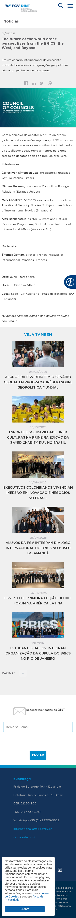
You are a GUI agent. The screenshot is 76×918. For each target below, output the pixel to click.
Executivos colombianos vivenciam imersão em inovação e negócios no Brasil (38, 493)
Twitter (42, 83)
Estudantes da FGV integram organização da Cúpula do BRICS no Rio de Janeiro (38, 653)
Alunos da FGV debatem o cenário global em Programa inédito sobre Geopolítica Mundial (38, 382)
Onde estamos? (24, 837)
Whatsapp (50, 83)
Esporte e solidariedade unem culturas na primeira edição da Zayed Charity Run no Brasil (38, 437)
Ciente (25, 909)
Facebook (26, 83)
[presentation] (38, 743)
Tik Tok (60, 870)
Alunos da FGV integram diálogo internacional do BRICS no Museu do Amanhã (38, 548)
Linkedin (34, 83)
